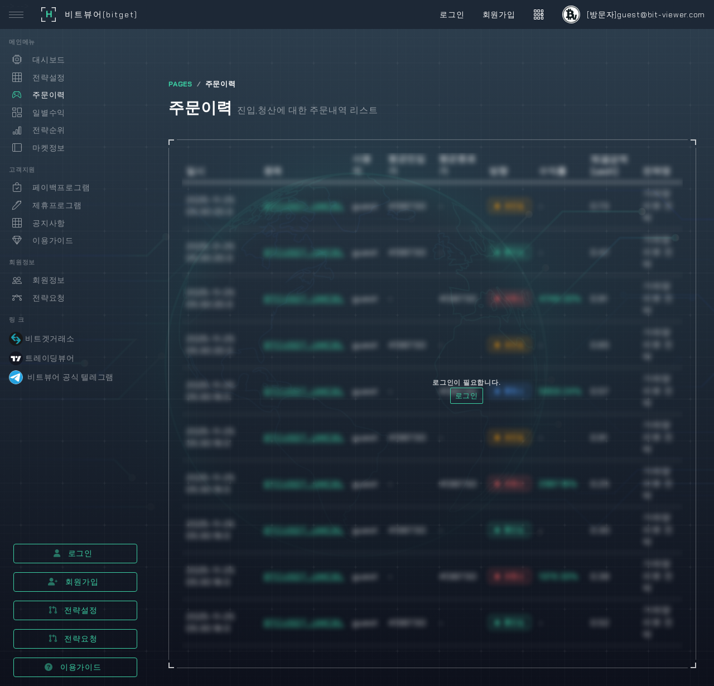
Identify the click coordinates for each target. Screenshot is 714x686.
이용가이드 (73, 667)
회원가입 (73, 582)
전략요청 (73, 639)
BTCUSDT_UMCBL (304, 206)
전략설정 (73, 610)
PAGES (180, 84)
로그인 (73, 553)
